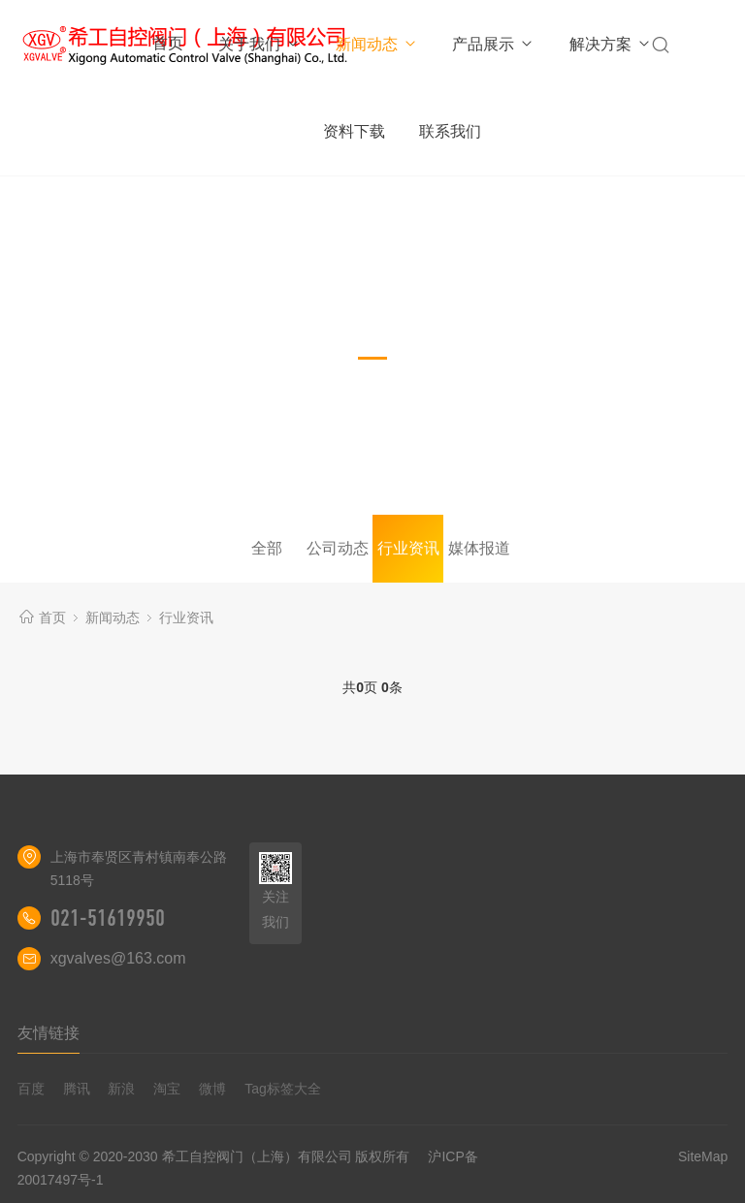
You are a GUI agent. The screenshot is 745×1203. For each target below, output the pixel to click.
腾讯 (76, 1088)
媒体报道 (479, 548)
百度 (31, 1088)
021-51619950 (107, 918)
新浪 (121, 1088)
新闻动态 (377, 44)
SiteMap (703, 1156)
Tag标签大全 (282, 1088)
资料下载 (354, 131)
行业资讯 (408, 548)
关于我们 (259, 44)
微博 (212, 1088)
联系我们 (450, 131)
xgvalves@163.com (118, 958)
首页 (167, 43)
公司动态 (338, 548)
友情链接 (48, 1033)
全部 (266, 548)
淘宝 (166, 1088)
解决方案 (610, 44)
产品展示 (493, 44)
